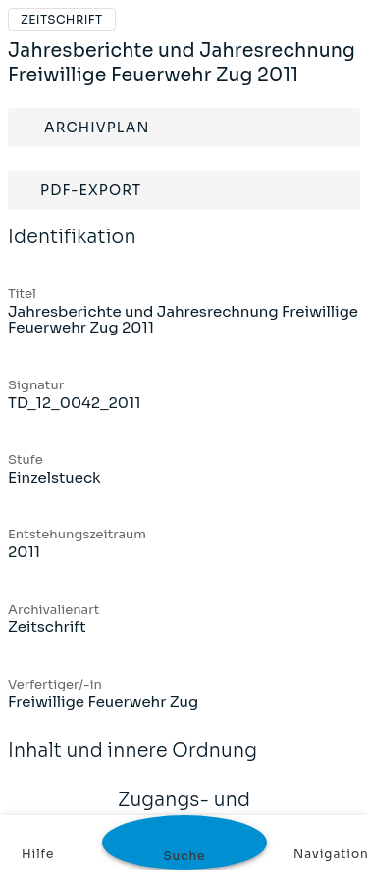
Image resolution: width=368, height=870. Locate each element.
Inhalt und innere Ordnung (132, 764)
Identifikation (72, 250)
